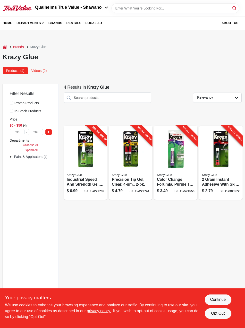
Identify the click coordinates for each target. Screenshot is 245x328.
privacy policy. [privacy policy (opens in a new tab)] (99, 311)
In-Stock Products (28, 111)
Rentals (73, 23)
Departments (29, 23)
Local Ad (93, 23)
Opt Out (218, 313)
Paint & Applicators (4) (31, 157)
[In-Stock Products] (11, 110)
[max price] (35, 132)
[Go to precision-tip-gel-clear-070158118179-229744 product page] (130, 163)
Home (7, 23)
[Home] (5, 47)
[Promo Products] (11, 102)
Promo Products (27, 103)
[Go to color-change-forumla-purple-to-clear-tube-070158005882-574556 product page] (175, 163)
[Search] (234, 8)
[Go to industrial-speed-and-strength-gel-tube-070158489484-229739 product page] (85, 163)
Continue (218, 299)
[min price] (17, 132)
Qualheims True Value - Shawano (71, 7)
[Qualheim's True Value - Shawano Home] (17, 8)
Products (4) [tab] (15, 71)
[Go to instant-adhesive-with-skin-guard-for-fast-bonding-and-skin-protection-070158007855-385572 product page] (221, 163)
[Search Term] (175, 8)
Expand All (31, 150)
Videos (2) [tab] (39, 71)
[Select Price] (48, 132)
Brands (55, 23)
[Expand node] (11, 157)
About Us (229, 23)
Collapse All (30, 145)
